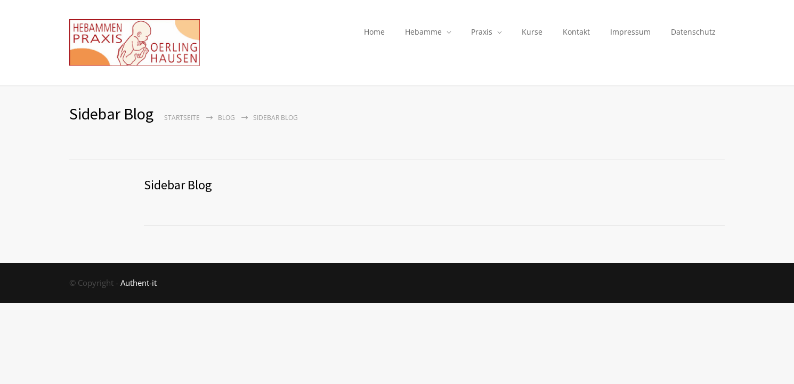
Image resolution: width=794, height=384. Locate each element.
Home (374, 32)
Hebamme (423, 32)
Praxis (481, 32)
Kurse (532, 32)
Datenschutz (693, 32)
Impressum (630, 32)
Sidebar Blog (178, 185)
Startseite (182, 117)
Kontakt (576, 32)
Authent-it (138, 282)
